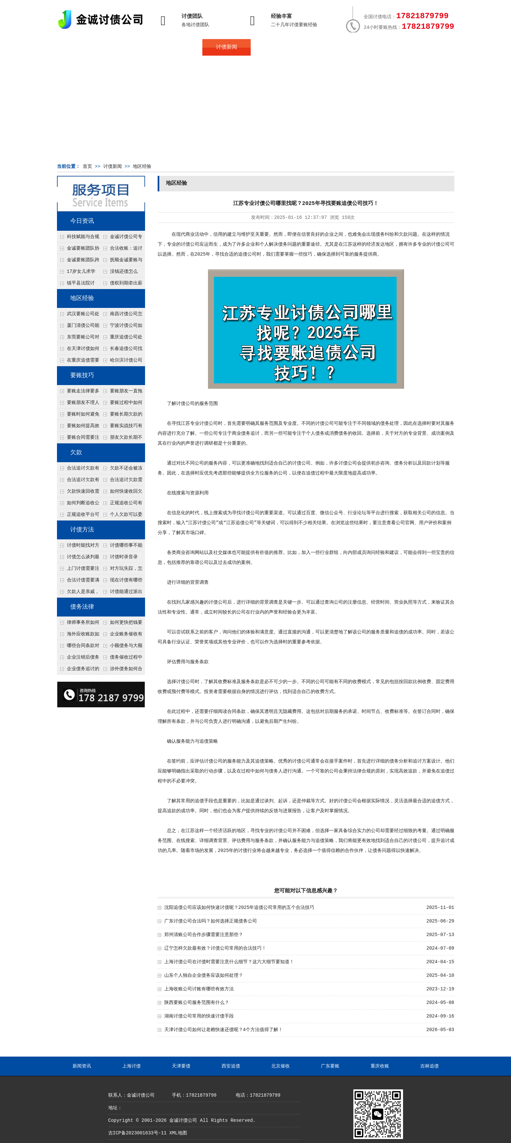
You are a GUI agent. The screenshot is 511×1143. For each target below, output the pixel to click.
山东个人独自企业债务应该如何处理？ (203, 975)
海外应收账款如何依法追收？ (78, 635)
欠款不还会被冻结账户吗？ (121, 470)
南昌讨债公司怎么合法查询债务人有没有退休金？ (121, 315)
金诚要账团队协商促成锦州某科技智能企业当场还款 (78, 250)
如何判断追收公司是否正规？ (78, 504)
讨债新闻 (226, 47)
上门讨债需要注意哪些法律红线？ (78, 570)
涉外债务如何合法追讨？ (121, 670)
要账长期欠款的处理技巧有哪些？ (121, 416)
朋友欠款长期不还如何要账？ (121, 439)
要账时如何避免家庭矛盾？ (78, 416)
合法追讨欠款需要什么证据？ (121, 481)
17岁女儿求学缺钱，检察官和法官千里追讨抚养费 (78, 273)
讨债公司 (190, 244)
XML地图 (178, 1133)
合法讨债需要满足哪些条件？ (78, 581)
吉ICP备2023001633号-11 (137, 1133)
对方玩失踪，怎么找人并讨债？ (121, 570)
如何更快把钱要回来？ (121, 624)
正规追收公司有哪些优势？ (121, 504)
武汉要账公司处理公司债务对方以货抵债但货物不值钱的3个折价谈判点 (78, 315)
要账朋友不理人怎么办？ (78, 404)
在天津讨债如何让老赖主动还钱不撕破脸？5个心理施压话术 (78, 350)
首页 (81, 47)
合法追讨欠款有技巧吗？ (78, 481)
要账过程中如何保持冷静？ (121, 404)
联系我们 (372, 47)
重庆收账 (380, 1066)
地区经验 (142, 166)
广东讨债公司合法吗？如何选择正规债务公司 (210, 921)
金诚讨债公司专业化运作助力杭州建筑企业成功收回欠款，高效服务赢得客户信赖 (121, 238)
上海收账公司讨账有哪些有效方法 (199, 989)
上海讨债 (131, 1066)
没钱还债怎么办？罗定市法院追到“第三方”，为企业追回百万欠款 (121, 273)
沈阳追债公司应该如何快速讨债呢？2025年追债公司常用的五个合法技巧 (239, 907)
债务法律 (82, 607)
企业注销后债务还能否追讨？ (78, 659)
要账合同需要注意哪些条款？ (78, 439)
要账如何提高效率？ (78, 427)
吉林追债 (429, 1066)
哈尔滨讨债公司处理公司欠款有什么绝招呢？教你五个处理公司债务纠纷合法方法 (121, 362)
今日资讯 (82, 221)
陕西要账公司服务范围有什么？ (196, 1002)
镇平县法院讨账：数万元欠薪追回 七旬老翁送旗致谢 (78, 284)
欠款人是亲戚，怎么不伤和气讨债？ (78, 593)
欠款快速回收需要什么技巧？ (78, 493)
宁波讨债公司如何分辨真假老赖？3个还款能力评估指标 (121, 327)
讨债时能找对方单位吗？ (78, 547)
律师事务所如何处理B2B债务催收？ (78, 624)
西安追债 (231, 1066)
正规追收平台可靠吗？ (78, 516)
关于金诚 (129, 47)
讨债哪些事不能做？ (121, 547)
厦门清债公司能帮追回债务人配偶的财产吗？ (78, 327)
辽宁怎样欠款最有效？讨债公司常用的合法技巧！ (215, 948)
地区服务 (177, 47)
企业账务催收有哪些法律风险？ (121, 635)
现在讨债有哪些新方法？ (121, 581)
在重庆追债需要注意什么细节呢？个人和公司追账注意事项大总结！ (78, 362)
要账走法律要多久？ (78, 392)
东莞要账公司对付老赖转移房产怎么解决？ (78, 338)
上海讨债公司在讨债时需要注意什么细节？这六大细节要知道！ (229, 962)
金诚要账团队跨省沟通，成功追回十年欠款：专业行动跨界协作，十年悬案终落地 (78, 261)
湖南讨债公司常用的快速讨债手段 (199, 1016)
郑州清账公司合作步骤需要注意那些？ (203, 934)
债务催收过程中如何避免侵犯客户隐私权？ (121, 659)
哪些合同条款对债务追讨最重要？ (78, 647)
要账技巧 (82, 375)
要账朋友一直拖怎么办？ (121, 392)
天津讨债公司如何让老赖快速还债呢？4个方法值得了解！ (223, 1029)
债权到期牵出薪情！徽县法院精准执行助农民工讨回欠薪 (121, 284)
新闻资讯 (82, 1066)
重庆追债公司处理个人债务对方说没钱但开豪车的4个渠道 (121, 338)
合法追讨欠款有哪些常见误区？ (78, 470)
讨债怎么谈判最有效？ (78, 558)
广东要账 (330, 1066)
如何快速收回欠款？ (121, 493)
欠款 (76, 452)
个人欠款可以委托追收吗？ (121, 516)
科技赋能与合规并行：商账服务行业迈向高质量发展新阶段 (78, 238)
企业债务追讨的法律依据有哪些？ (78, 670)
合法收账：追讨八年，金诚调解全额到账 (121, 250)
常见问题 (274, 47)
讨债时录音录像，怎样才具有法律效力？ (121, 558)
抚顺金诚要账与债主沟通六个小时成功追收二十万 (121, 261)
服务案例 (323, 47)
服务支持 (420, 47)
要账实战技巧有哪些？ (121, 427)
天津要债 (181, 1066)
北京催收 (280, 1066)
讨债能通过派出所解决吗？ (121, 593)
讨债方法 (82, 529)
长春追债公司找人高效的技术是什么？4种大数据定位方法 (121, 350)
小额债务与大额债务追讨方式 (121, 647)
